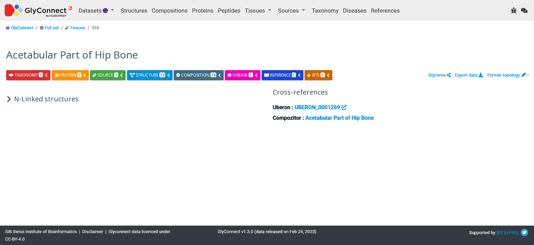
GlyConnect (22, 27)
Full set (52, 27)
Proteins (203, 10)
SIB (500, 232)
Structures (134, 10)
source (108, 75)
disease (242, 75)
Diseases (354, 10)
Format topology (506, 75)
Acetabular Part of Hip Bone (339, 118)
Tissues (77, 27)
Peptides (229, 10)
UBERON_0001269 (320, 107)
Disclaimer (92, 231)
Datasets (94, 10)
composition (198, 75)
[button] (439, 75)
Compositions (170, 10)
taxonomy (28, 75)
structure (150, 75)
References (385, 10)
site (318, 75)
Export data (469, 75)
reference (282, 75)
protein (70, 75)
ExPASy (511, 232)
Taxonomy (325, 10)
